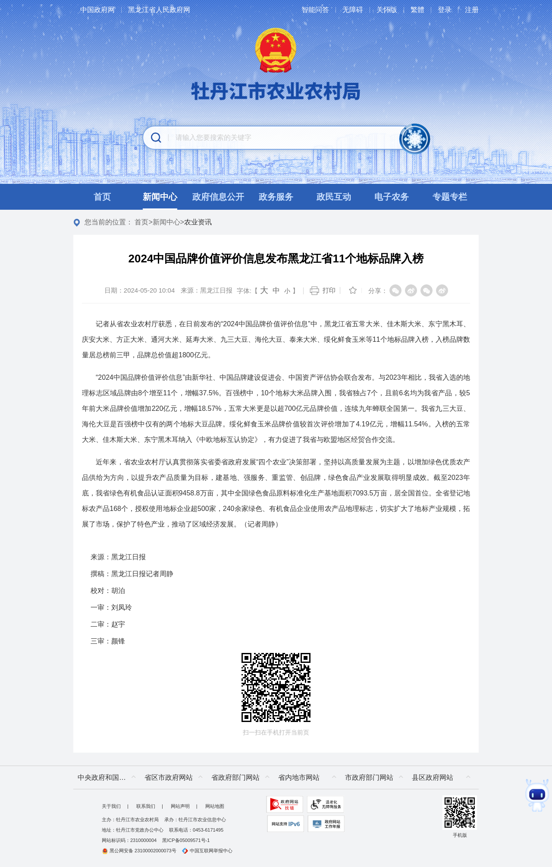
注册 (472, 9)
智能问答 (315, 9)
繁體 (417, 9)
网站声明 (180, 806)
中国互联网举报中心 (207, 850)
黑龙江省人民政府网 (159, 9)
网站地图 (214, 806)
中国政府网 (97, 9)
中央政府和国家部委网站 (109, 777)
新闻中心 (166, 222)
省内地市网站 (299, 777)
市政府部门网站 (369, 777)
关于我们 (111, 806)
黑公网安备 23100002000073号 (139, 850)
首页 (141, 222)
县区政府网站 (432, 777)
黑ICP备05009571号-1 (186, 840)
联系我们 (145, 806)
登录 (445, 9)
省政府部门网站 (235, 777)
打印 (329, 290)
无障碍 (352, 9)
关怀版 (386, 9)
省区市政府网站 (168, 777)
